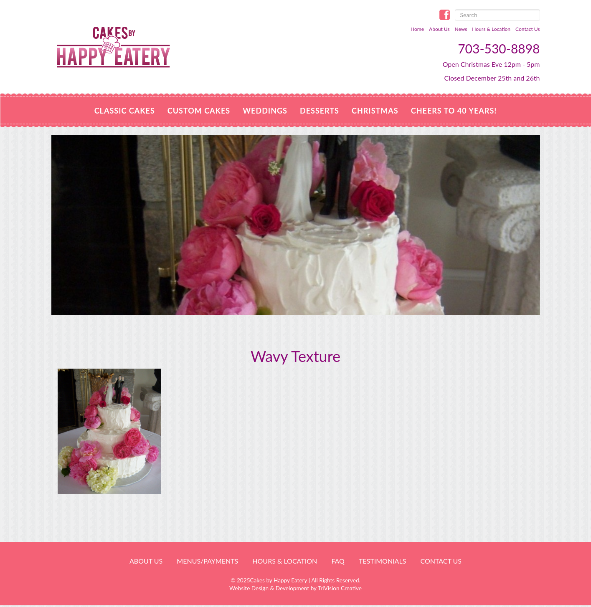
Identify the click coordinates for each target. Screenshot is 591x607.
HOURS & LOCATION (284, 561)
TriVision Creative (340, 588)
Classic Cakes (124, 110)
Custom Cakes (198, 110)
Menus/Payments (207, 561)
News (461, 29)
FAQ (337, 561)
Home (417, 29)
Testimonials (382, 561)
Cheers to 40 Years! (454, 110)
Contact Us (527, 29)
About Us (439, 29)
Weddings (265, 110)
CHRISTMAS (375, 110)
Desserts (319, 110)
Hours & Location (491, 29)
